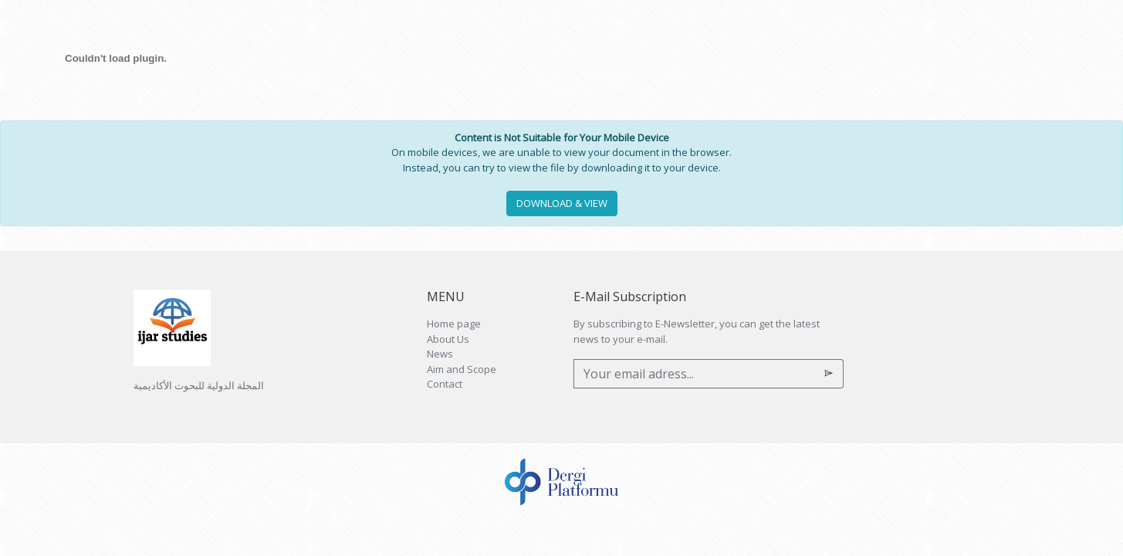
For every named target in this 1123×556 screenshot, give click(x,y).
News (440, 354)
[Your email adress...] (694, 373)
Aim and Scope (461, 369)
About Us (448, 339)
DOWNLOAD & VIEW (561, 203)
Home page (454, 324)
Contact (444, 384)
